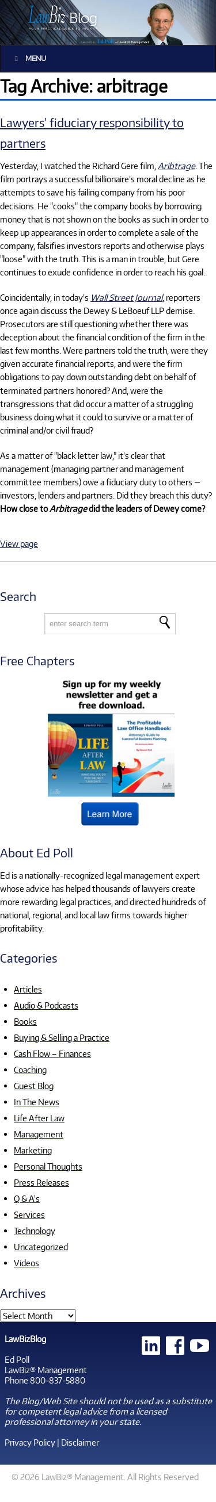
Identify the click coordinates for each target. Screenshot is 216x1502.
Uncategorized (41, 1247)
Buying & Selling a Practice (61, 1037)
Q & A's (27, 1198)
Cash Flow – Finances (52, 1053)
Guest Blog (34, 1085)
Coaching (30, 1069)
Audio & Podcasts (46, 1005)
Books (25, 1021)
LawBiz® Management (46, 1370)
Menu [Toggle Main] (29, 58)
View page (19, 543)
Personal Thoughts (48, 1166)
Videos (26, 1263)
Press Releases (41, 1182)
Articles (28, 989)
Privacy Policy (30, 1442)
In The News (36, 1102)
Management (38, 1134)
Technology (34, 1230)
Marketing (33, 1150)
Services (29, 1214)
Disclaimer (80, 1442)
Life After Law (39, 1118)
